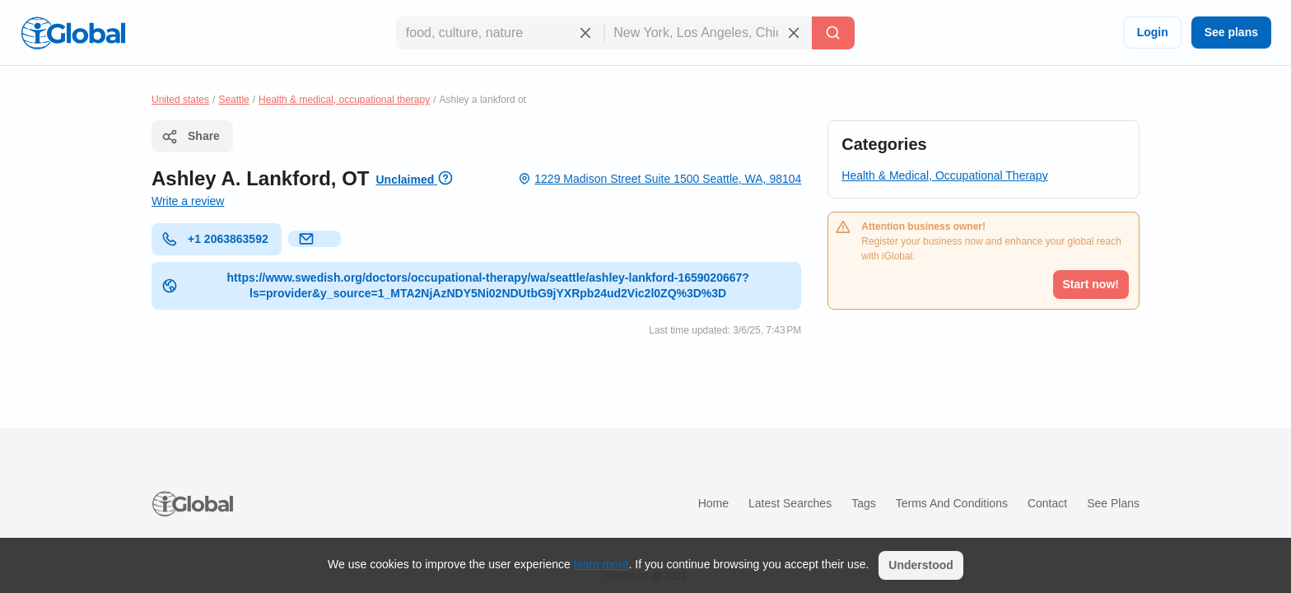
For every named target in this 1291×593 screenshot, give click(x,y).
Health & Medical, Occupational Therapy (944, 175)
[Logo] (73, 32)
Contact (1047, 503)
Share (190, 136)
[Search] (833, 32)
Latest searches (790, 503)
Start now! (1091, 284)
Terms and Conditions (952, 503)
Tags (863, 503)
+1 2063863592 (214, 239)
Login (1152, 32)
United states (180, 99)
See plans (1231, 32)
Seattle (233, 99)
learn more (601, 564)
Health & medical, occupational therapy (344, 99)
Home (713, 503)
